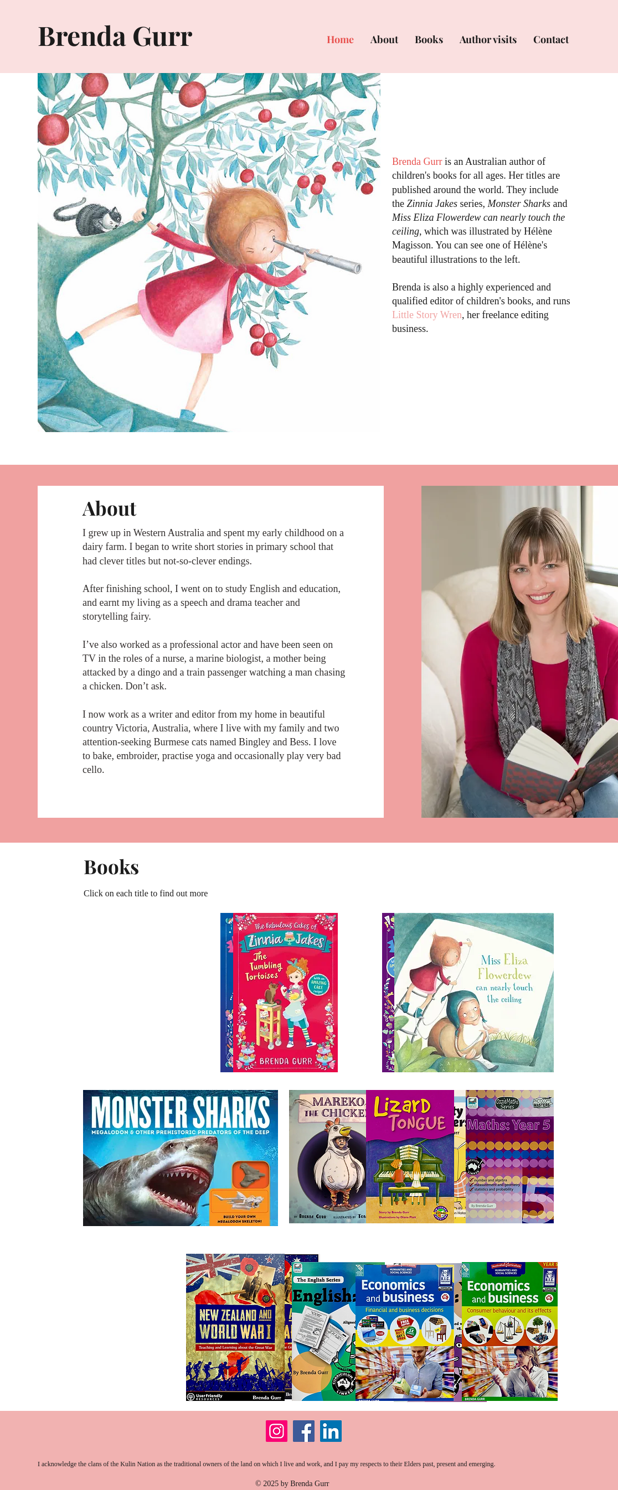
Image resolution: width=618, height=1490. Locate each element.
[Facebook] (304, 1431)
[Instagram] (276, 1431)
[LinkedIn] (331, 1431)
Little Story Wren (427, 314)
